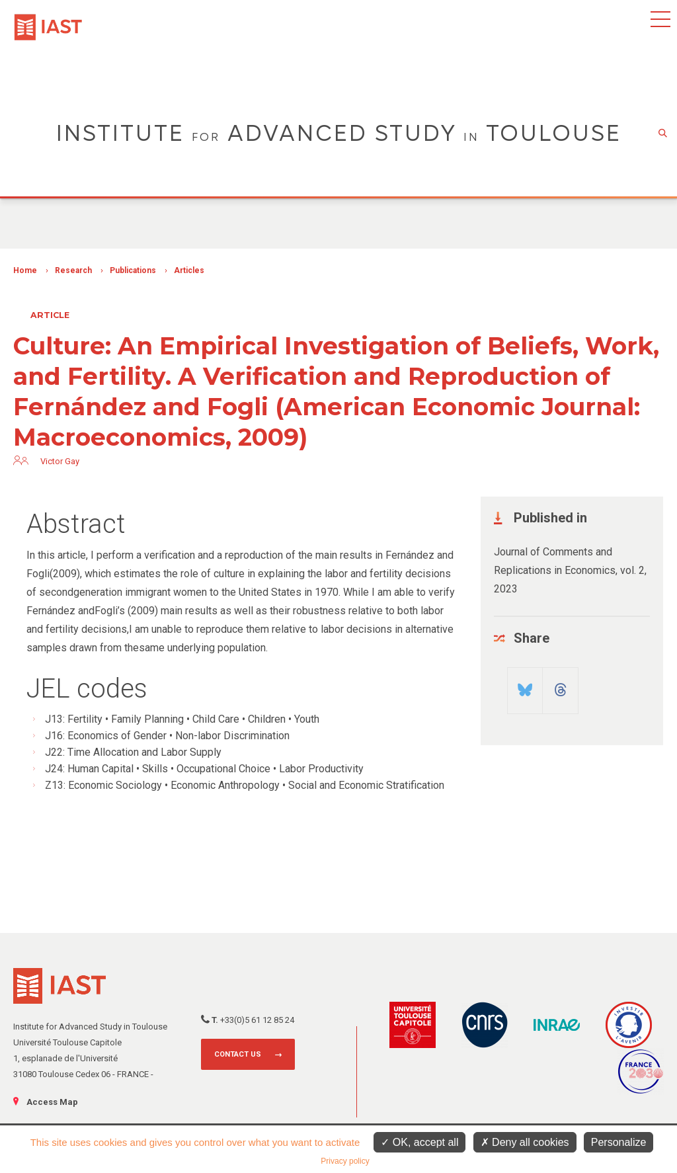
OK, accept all (419, 1142)
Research (73, 270)
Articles (189, 270)
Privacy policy (345, 1161)
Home (25, 270)
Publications (133, 270)
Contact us (237, 1054)
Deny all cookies (525, 1142)
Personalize (619, 1142)
